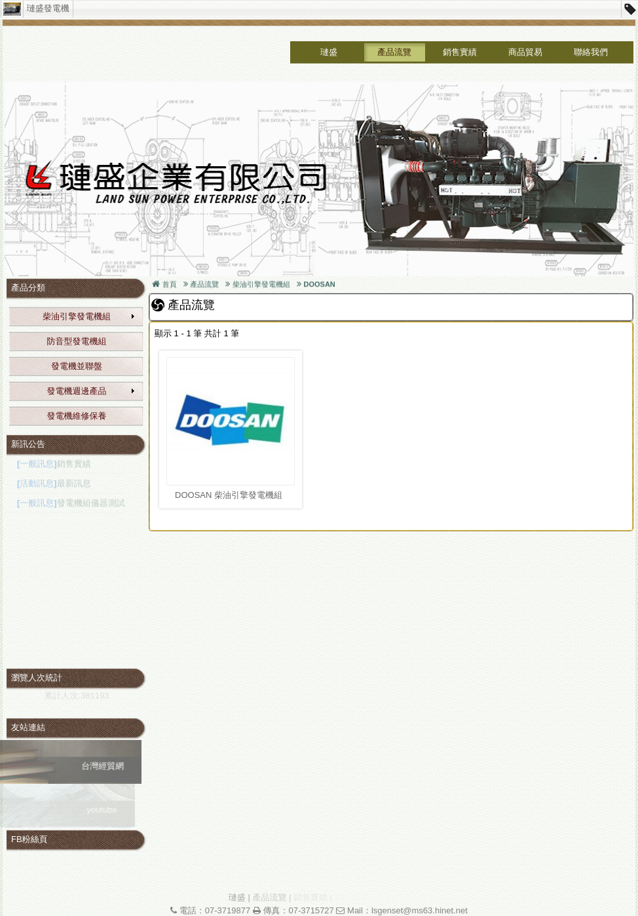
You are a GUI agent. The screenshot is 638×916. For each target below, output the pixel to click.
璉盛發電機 (48, 8)
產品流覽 (394, 52)
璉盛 (328, 52)
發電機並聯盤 (76, 366)
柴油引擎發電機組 (89, 316)
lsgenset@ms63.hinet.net (419, 910)
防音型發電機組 (77, 341)
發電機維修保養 (77, 416)
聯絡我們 (591, 52)
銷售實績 (460, 52)
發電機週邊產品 (91, 391)
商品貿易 (525, 52)
